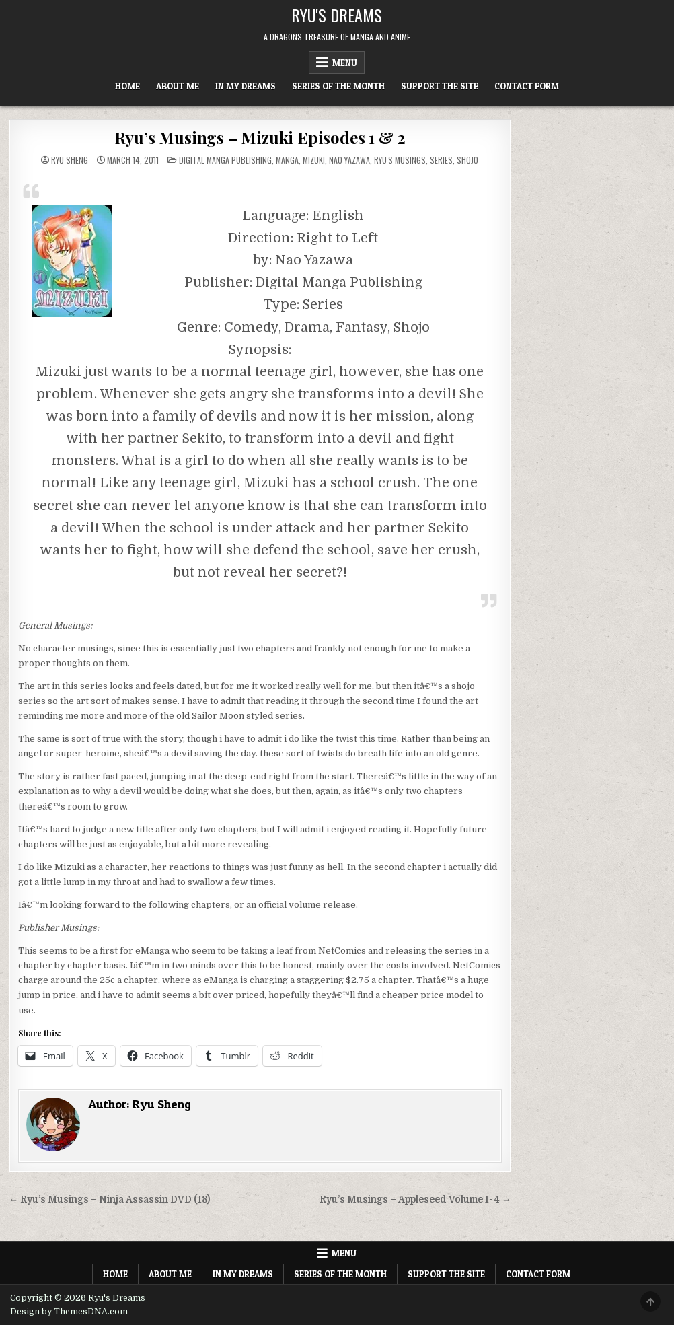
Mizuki (314, 160)
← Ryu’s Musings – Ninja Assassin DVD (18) (109, 1199)
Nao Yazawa (349, 160)
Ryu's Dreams (336, 15)
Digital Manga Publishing (225, 160)
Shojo (467, 160)
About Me (177, 86)
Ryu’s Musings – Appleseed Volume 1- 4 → (415, 1199)
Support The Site (439, 86)
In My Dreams (245, 86)
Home (127, 86)
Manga (287, 160)
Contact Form (526, 86)
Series (441, 160)
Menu (344, 62)
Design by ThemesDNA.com (69, 1311)
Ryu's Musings (400, 160)
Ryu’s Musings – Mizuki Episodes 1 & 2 (260, 137)
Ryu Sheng (69, 160)
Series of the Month (338, 86)
